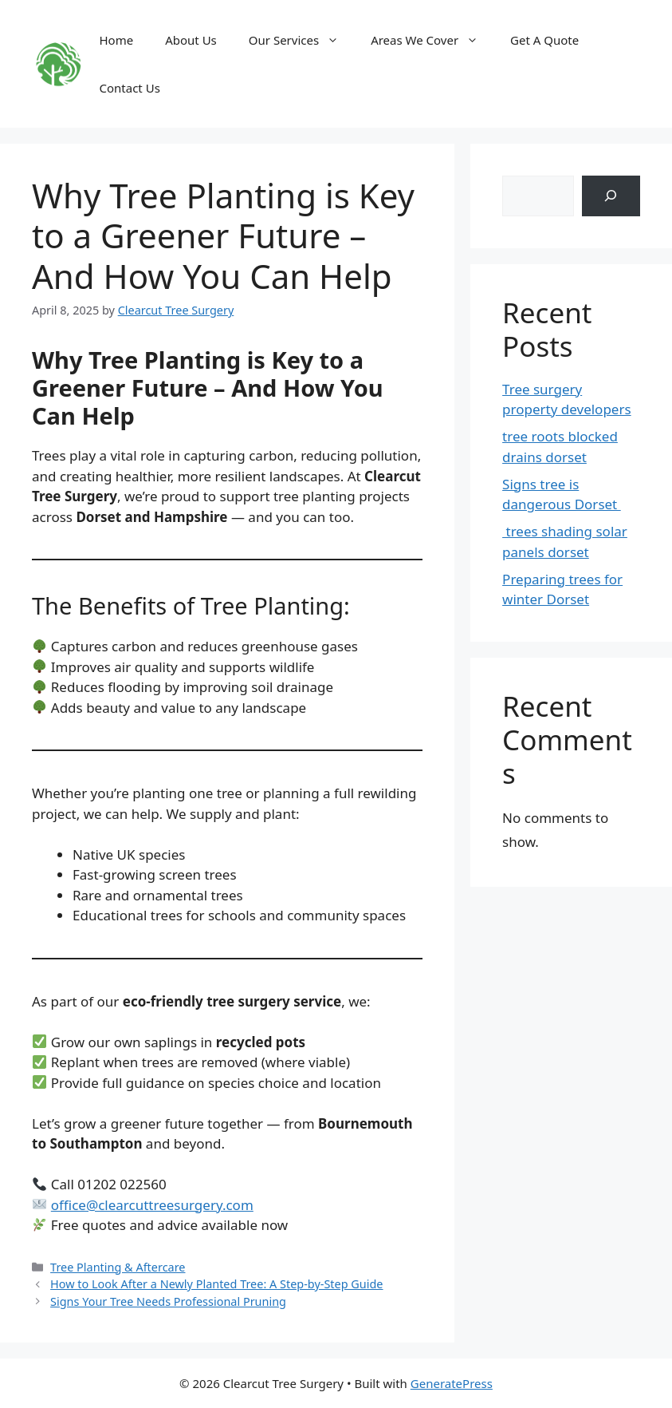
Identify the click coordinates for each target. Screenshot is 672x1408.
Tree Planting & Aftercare (117, 1267)
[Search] (611, 196)
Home (117, 40)
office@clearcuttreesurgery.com (152, 1205)
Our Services (302, 40)
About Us (191, 40)
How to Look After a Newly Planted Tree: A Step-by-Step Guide (216, 1283)
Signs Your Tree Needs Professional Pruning (168, 1301)
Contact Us (130, 88)
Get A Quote (544, 40)
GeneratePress (452, 1383)
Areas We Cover (432, 40)
